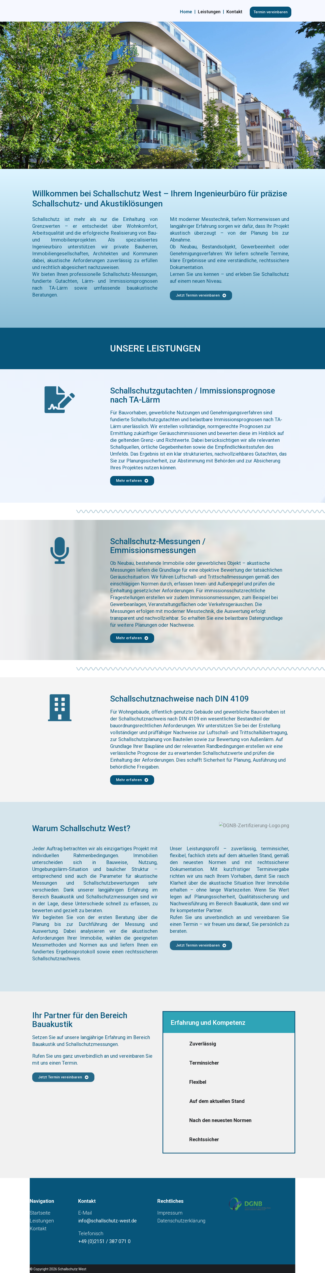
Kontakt (234, 11)
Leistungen (209, 11)
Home (186, 11)
